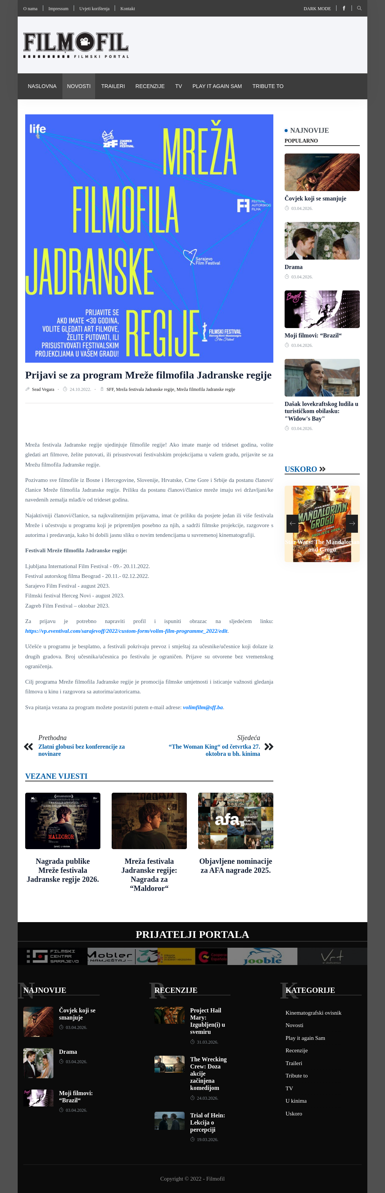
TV (178, 86)
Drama (294, 267)
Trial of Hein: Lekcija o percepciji (207, 1122)
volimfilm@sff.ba (203, 707)
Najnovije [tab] (309, 130)
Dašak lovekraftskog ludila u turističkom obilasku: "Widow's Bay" (321, 411)
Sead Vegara (43, 389)
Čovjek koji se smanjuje (315, 198)
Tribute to (267, 86)
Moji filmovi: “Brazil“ (313, 335)
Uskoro (301, 469)
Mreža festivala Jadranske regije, (146, 389)
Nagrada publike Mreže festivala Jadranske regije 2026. (63, 870)
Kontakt (127, 8)
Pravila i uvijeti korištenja (151, 112)
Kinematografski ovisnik (64, 112)
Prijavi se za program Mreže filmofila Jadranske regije (148, 375)
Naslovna (42, 86)
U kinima (296, 1101)
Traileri (113, 86)
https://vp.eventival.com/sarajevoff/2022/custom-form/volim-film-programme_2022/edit (126, 631)
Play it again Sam (217, 86)
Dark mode (317, 8)
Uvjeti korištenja (94, 8)
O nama (30, 8)
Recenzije (150, 86)
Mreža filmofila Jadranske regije (205, 389)
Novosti (79, 86)
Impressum (58, 8)
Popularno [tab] (301, 141)
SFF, (111, 389)
